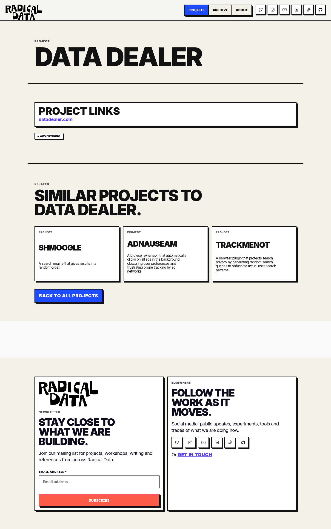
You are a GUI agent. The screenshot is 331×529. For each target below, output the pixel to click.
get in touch (195, 454)
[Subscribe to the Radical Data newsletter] (99, 500)
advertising (50, 136)
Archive (220, 10)
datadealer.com (55, 119)
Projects (196, 10)
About (242, 10)
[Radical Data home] (24, 12)
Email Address (53, 472)
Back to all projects (68, 295)
